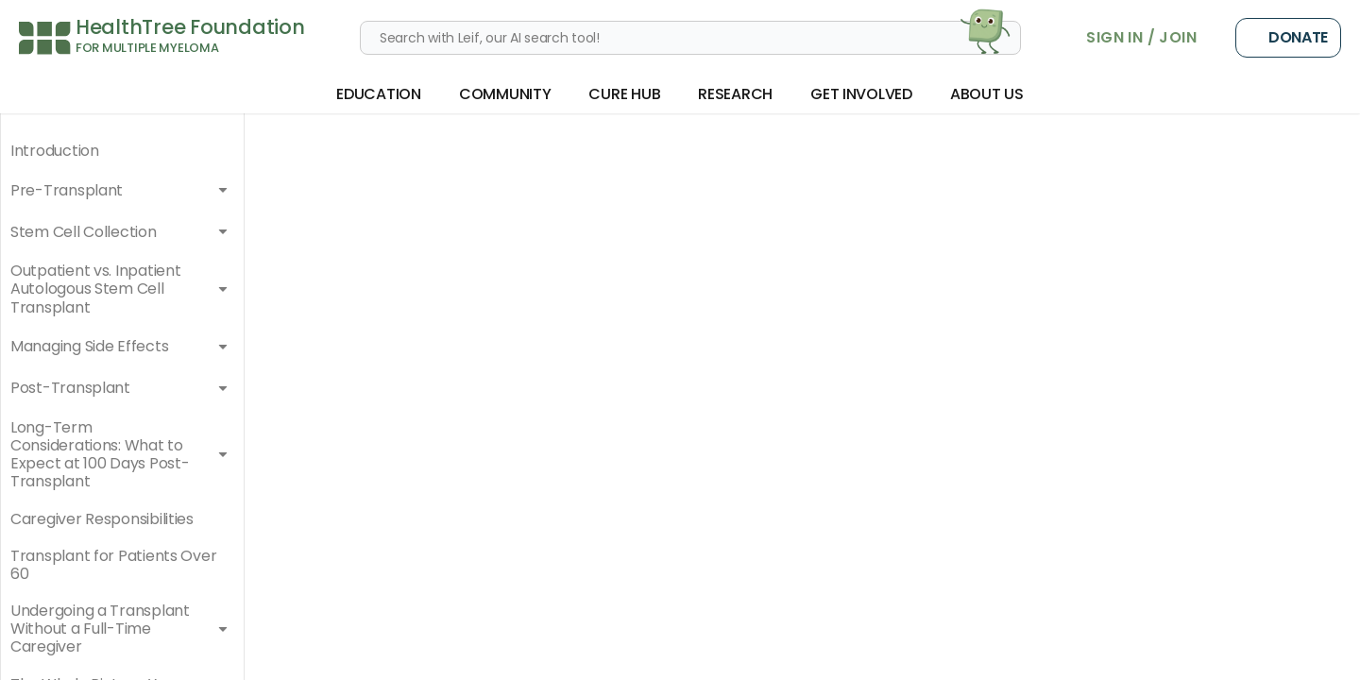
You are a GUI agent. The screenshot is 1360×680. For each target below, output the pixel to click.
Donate (1288, 37)
